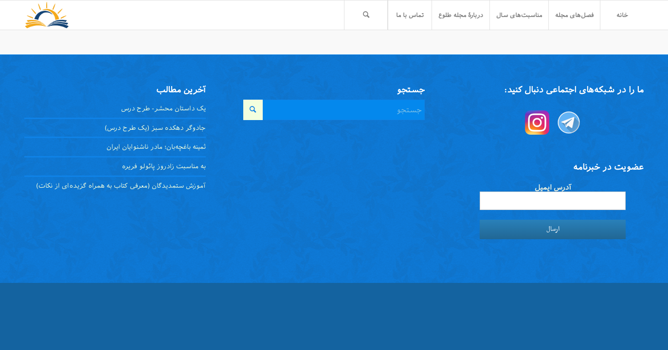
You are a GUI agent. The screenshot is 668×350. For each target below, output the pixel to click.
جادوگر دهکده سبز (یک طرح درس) (155, 128)
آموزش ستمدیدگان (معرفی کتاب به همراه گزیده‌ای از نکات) (121, 186)
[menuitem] (622, 15)
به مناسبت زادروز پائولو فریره (164, 166)
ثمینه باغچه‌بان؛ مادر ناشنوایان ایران (156, 147)
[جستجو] (366, 15)
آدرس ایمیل (553, 187)
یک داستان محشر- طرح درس (163, 108)
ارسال (553, 229)
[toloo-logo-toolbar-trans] (47, 15)
